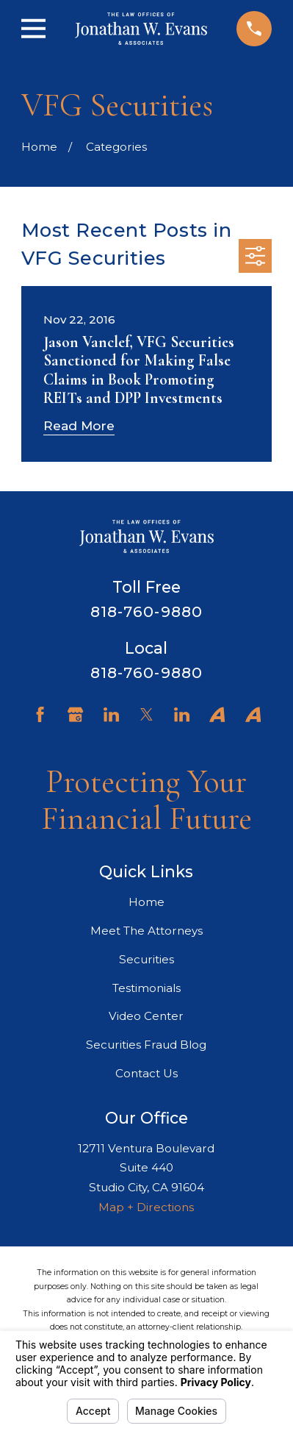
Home (146, 902)
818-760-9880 (146, 611)
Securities (146, 959)
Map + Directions (146, 1207)
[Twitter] (146, 714)
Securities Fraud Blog (146, 1045)
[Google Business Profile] (75, 714)
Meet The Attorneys (146, 931)
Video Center (146, 1016)
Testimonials (146, 988)
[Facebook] (40, 714)
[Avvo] (217, 714)
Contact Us (146, 1073)
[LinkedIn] (111, 714)
